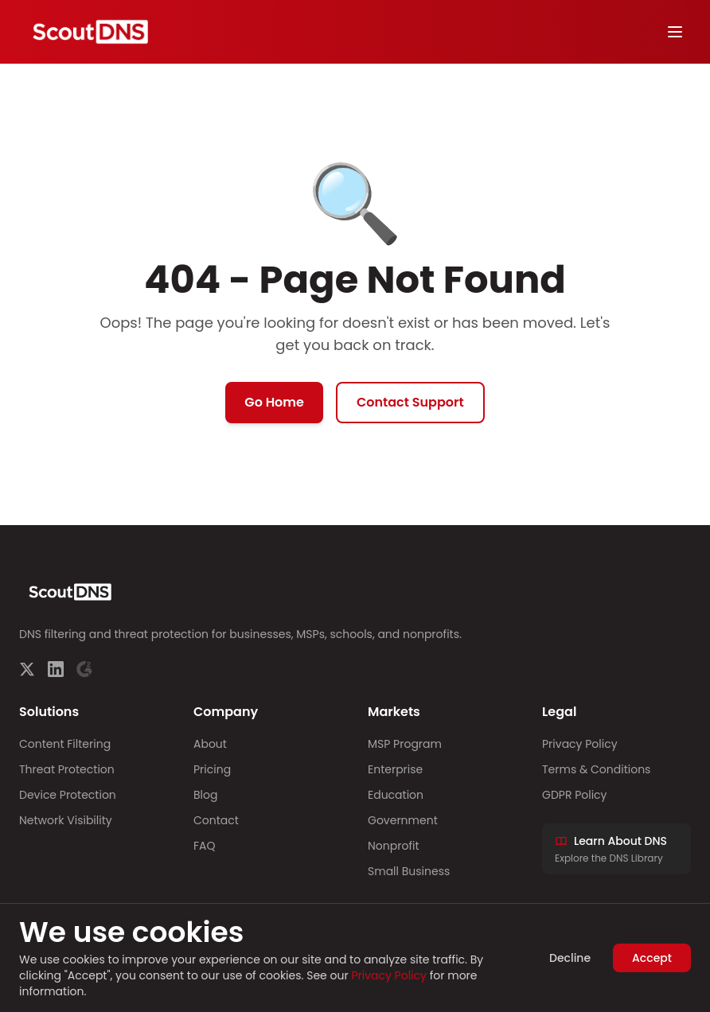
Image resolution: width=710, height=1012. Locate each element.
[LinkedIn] (56, 669)
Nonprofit (393, 846)
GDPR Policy (574, 795)
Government (403, 820)
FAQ (204, 846)
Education (395, 795)
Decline (570, 958)
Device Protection (67, 795)
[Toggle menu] (675, 32)
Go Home (274, 402)
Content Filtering (65, 744)
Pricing (212, 769)
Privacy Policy (580, 744)
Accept (652, 958)
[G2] (84, 669)
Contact (216, 820)
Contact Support (410, 402)
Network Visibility (65, 820)
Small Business (409, 871)
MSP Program (405, 744)
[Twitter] (27, 669)
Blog (205, 795)
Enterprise (395, 769)
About (210, 744)
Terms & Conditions (596, 769)
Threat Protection (67, 769)
